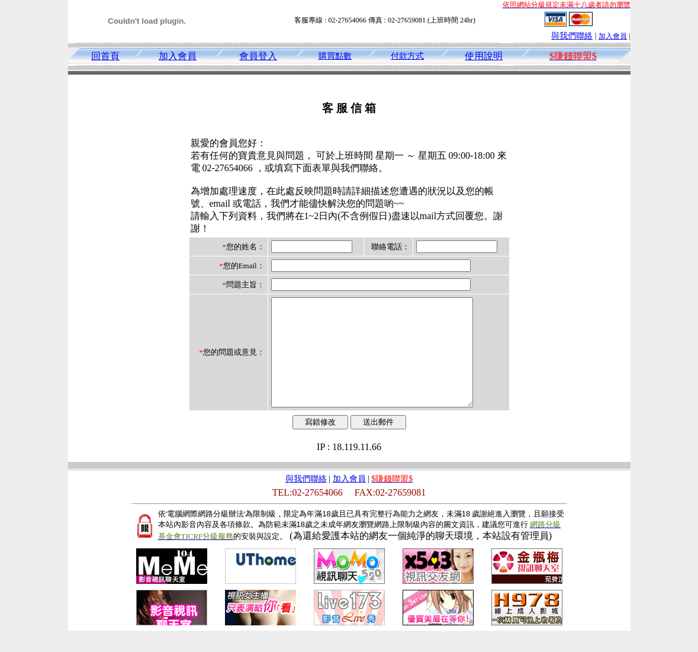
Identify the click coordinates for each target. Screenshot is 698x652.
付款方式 (407, 56)
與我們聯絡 (572, 35)
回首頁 (105, 56)
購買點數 (335, 56)
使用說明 (484, 56)
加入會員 (613, 36)
